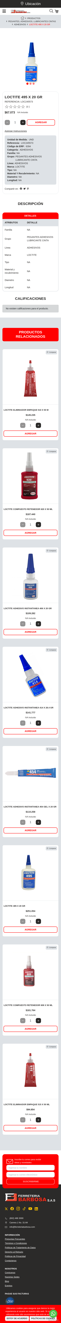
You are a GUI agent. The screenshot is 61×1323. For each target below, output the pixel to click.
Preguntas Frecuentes (15, 1239)
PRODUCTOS (33, 18)
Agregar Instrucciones (16, 131)
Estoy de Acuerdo (17, 1318)
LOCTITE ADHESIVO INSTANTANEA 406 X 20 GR (28, 608)
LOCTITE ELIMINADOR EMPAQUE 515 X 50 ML (27, 1104)
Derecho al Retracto (14, 1252)
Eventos (8, 1286)
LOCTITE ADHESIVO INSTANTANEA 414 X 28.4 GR (28, 707)
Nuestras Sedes (12, 1277)
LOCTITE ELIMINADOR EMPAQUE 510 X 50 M (26, 410)
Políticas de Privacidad (15, 1256)
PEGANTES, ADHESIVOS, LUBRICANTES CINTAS (32, 21)
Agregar (41, 122)
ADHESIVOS (20, 24)
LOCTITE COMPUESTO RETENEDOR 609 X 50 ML (28, 1005)
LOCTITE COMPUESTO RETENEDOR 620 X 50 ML (28, 509)
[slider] (15, 106)
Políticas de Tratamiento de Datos (20, 1248)
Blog (7, 1281)
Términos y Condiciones (16, 1243)
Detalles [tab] (30, 215)
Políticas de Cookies (43, 1318)
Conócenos (10, 1273)
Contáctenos (10, 1261)
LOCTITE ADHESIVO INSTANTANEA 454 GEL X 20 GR (30, 807)
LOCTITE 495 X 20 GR (14, 906)
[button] (6, 61)
